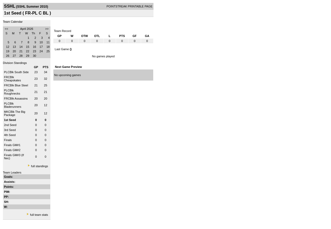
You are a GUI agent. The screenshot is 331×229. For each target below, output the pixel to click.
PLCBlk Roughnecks (12, 92)
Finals (8, 140)
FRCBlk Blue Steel (16, 85)
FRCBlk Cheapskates (12, 79)
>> (47, 28)
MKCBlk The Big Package (14, 113)
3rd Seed (10, 130)
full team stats (39, 214)
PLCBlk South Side (16, 72)
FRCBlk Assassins (16, 98)
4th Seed (10, 135)
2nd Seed (10, 125)
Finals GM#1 (12, 145)
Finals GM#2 (12, 150)
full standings (39, 166)
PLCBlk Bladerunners (12, 105)
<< (6, 28)
